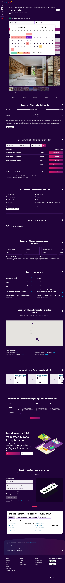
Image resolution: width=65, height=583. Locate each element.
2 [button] (30, 34)
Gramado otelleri (38, 530)
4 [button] (15, 37)
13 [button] (21, 40)
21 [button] (24, 43)
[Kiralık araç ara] (2, 11)
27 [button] (21, 46)
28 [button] (24, 46)
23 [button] (30, 43)
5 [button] (18, 37)
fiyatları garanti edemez (31, 542)
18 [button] (15, 43)
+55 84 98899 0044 (13, 16)
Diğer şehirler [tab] (11, 517)
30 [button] (30, 46)
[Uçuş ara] (2, 6)
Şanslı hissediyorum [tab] (33, 517)
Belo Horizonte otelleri (39, 523)
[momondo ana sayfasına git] (9, 2)
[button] (2, 2)
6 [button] (21, 37)
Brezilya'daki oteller (29, 7)
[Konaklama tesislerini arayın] (2, 8)
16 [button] (30, 40)
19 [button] (18, 43)
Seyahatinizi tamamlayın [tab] (45, 517)
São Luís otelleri (11, 527)
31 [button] (12, 49)
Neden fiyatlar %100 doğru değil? (35, 550)
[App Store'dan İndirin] (52, 564)
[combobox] (21, 481)
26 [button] (18, 46)
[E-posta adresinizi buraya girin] (21, 489)
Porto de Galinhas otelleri (40, 527)
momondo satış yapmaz (35, 546)
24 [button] (12, 46)
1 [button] (27, 34)
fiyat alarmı (58, 410)
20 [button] (21, 43)
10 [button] (12, 40)
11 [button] (15, 40)
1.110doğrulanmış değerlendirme (22, 18)
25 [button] (15, 46)
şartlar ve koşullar (17, 500)
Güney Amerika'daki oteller (19, 7)
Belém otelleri (10, 525)
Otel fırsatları (11, 7)
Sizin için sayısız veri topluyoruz (35, 548)
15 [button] (27, 40)
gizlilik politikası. (24, 500)
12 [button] (18, 40)
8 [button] (27, 37)
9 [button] (30, 37)
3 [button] (12, 37)
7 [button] (24, 37)
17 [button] (12, 43)
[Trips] (2, 14)
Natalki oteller (46, 7)
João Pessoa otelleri (12, 530)
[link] (35, 418)
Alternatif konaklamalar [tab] (22, 517)
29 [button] (27, 46)
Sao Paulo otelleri (38, 525)
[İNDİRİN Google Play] (52, 561)
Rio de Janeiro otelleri (12, 523)
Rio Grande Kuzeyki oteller (38, 7)
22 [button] (27, 43)
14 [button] (24, 40)
